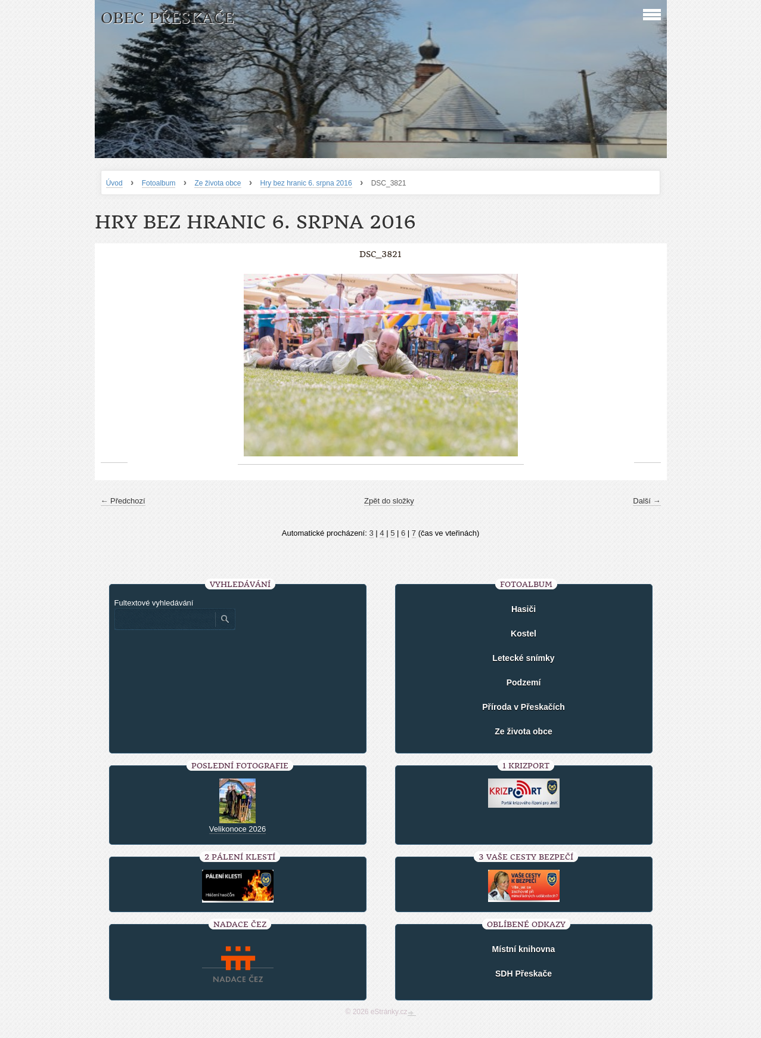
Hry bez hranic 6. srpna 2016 (306, 183)
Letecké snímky (523, 658)
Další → (646, 500)
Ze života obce (217, 183)
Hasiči (523, 609)
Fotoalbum (159, 183)
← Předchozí (123, 500)
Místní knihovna (523, 949)
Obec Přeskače (167, 18)
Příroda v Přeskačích (523, 707)
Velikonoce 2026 (237, 828)
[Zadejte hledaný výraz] (164, 619)
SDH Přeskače (523, 973)
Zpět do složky (389, 500)
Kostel (523, 633)
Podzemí (524, 682)
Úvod (114, 183)
